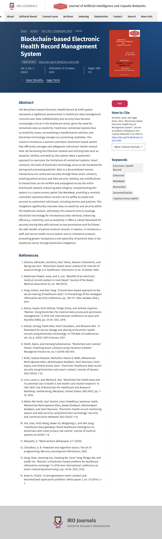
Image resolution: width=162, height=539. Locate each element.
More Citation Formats (127, 146)
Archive (34, 31)
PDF (120, 103)
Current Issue (50, 16)
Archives (68, 16)
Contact (117, 16)
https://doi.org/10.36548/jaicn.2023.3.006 (59, 62)
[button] (35, 80)
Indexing (84, 16)
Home (24, 31)
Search (132, 16)
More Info (146, 16)
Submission (101, 16)
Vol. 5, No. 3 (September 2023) (57, 31)
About (10, 16)
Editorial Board (28, 16)
